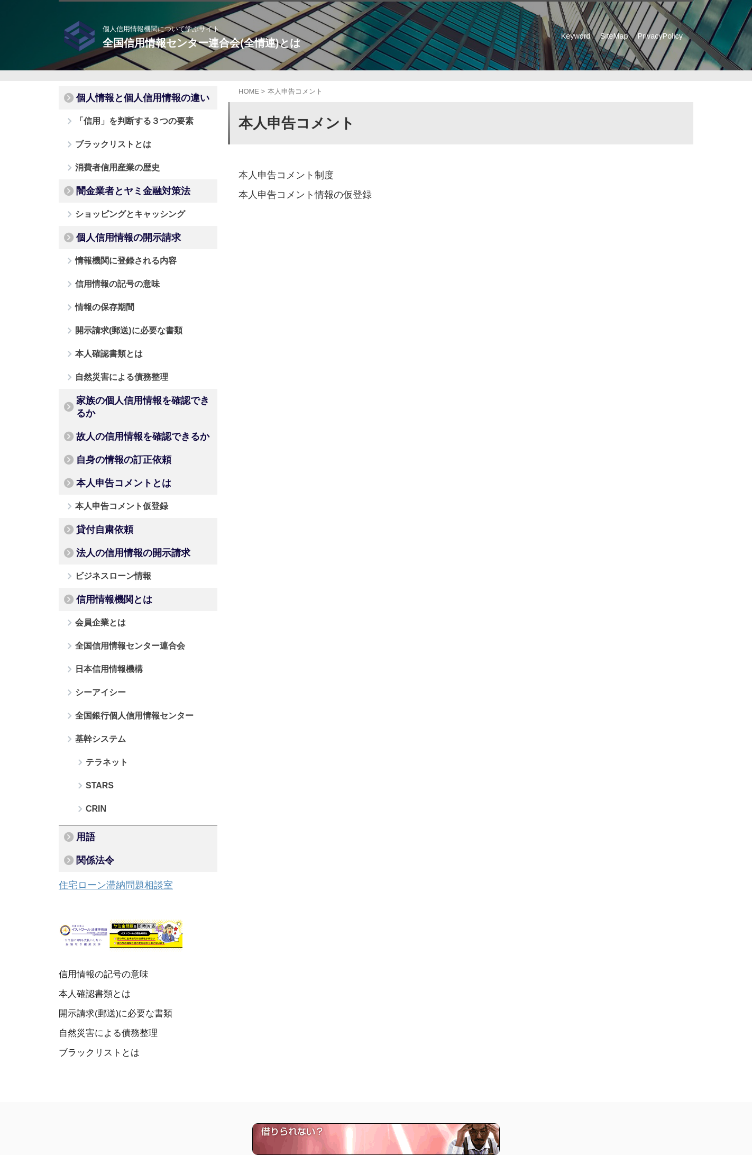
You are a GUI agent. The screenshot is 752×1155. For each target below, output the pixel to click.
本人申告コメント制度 (281, 174)
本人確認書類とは (101, 329)
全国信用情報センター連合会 (118, 583)
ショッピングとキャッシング (118, 202)
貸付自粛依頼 (96, 478)
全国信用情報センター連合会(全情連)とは (201, 43)
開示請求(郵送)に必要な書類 (117, 308)
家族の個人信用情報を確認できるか (133, 372)
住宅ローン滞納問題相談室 (106, 789)
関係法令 (89, 766)
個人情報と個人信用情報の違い (126, 97)
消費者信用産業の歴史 (108, 160)
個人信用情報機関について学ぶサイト (339, 1105)
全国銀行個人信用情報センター (122, 647)
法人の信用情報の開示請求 (118, 499)
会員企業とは (94, 562)
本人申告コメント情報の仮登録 (298, 193)
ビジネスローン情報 (105, 520)
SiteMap (614, 36)
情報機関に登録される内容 (115, 245)
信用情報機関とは (103, 541)
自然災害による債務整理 (112, 350)
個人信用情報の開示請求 (114, 224)
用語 (81, 745)
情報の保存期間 (98, 287)
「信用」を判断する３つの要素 (122, 118)
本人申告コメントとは (111, 435)
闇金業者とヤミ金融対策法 (118, 181)
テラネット (102, 689)
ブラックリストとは (105, 139)
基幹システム (94, 668)
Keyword (576, 36)
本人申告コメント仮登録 (112, 456)
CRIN (93, 723)
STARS (96, 706)
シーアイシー (94, 626)
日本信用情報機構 (101, 604)
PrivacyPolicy (660, 36)
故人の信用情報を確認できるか (126, 393)
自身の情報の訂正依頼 (111, 414)
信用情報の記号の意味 (108, 266)
